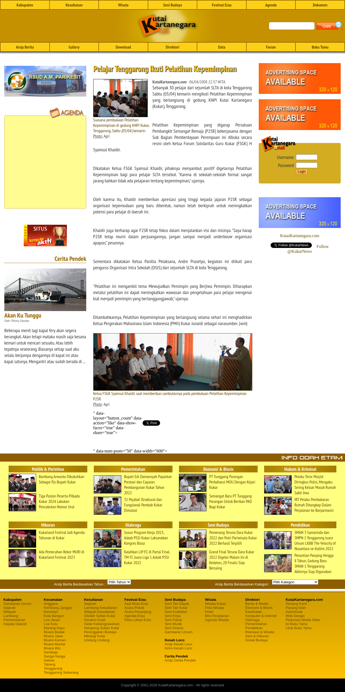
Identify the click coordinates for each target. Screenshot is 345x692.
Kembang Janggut (58, 608)
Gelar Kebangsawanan (102, 624)
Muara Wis (52, 648)
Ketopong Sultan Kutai (101, 628)
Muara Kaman (55, 640)
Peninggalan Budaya (100, 632)
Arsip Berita (25, 47)
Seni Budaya (172, 5)
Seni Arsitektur (176, 612)
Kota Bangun (54, 616)
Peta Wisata (214, 608)
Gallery (74, 47)
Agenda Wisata (217, 620)
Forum (271, 47)
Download (123, 47)
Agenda (271, 5)
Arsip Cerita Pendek (180, 660)
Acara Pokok (134, 608)
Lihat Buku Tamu (299, 628)
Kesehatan (253, 612)
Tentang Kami (296, 604)
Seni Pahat (173, 620)
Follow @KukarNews (308, 249)
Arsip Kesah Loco (178, 644)
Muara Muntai (54, 644)
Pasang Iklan (296, 608)
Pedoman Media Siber (303, 620)
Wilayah (10, 612)
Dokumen (320, 5)
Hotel (209, 612)
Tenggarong (53, 668)
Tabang (49, 664)
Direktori (172, 47)
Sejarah (10, 608)
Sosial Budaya (256, 640)
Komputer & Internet (261, 616)
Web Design (295, 616)
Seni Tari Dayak (177, 604)
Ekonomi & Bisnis (258, 608)
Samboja (50, 652)
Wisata (123, 5)
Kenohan (51, 612)
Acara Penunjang (137, 612)
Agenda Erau (134, 616)
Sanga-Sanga (54, 656)
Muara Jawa (53, 636)
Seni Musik (173, 624)
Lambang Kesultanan (100, 608)
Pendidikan (254, 628)
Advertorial (294, 612)
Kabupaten (25, 5)
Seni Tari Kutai (176, 608)
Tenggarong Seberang (61, 672)
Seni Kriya (173, 616)
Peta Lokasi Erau (137, 620)
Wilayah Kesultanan (99, 612)
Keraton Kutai (94, 620)
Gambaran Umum (17, 604)
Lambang (11, 616)
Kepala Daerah (15, 624)
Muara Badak (54, 632)
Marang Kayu (54, 628)
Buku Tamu (320, 47)
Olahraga (252, 620)
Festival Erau (222, 5)
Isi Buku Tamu (297, 624)
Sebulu (49, 660)
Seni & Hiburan (257, 636)
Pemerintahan (14, 620)
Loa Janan (52, 620)
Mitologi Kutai (94, 636)
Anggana (51, 604)
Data (221, 47)
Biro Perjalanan (217, 616)
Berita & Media (256, 604)
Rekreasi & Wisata (259, 632)
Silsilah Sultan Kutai (99, 616)
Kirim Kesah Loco (178, 648)
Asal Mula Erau (136, 604)
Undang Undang (97, 640)
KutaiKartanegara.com (299, 235)
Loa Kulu (50, 624)
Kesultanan (73, 5)
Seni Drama (174, 628)
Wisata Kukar (215, 604)
